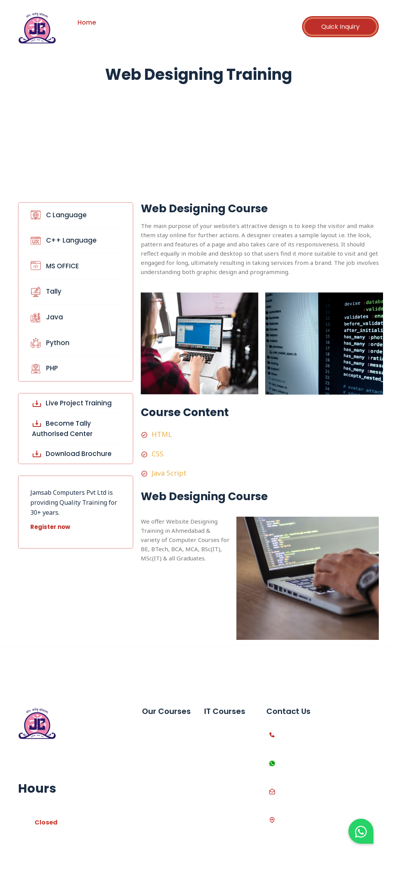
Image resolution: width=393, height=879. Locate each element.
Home (87, 22)
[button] (360, 831)
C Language (55, 215)
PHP (41, 368)
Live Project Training (72, 403)
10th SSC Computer (157, 775)
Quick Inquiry (340, 26)
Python (47, 342)
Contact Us (99, 32)
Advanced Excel (164, 743)
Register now (50, 527)
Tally (43, 291)
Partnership (197, 22)
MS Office (155, 730)
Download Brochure (72, 453)
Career (235, 22)
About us (121, 22)
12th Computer (163, 795)
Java (43, 317)
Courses (157, 22)
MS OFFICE (52, 266)
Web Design (221, 795)
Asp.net (215, 782)
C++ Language (60, 240)
